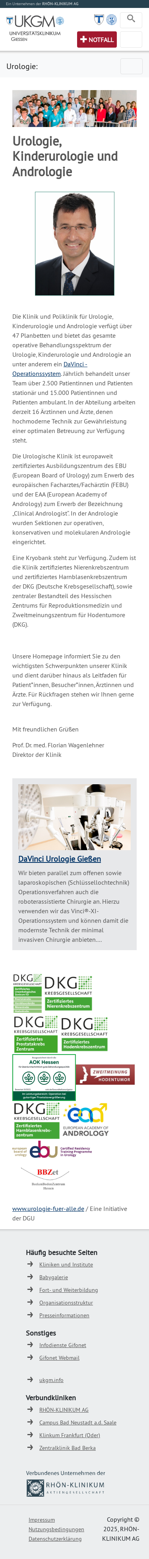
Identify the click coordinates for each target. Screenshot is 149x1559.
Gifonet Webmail (59, 1357)
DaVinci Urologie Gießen (59, 859)
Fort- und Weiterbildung (68, 1289)
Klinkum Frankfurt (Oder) (69, 1435)
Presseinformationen (64, 1315)
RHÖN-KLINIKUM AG (64, 1409)
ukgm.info (51, 1380)
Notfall (101, 40)
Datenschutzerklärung (55, 1538)
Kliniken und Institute (66, 1264)
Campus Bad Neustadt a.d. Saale (77, 1422)
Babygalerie (53, 1277)
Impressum (42, 1519)
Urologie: (21, 66)
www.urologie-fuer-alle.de (48, 1209)
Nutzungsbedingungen (56, 1529)
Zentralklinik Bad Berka (67, 1447)
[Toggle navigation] (131, 20)
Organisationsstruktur (66, 1302)
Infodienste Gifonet (62, 1345)
